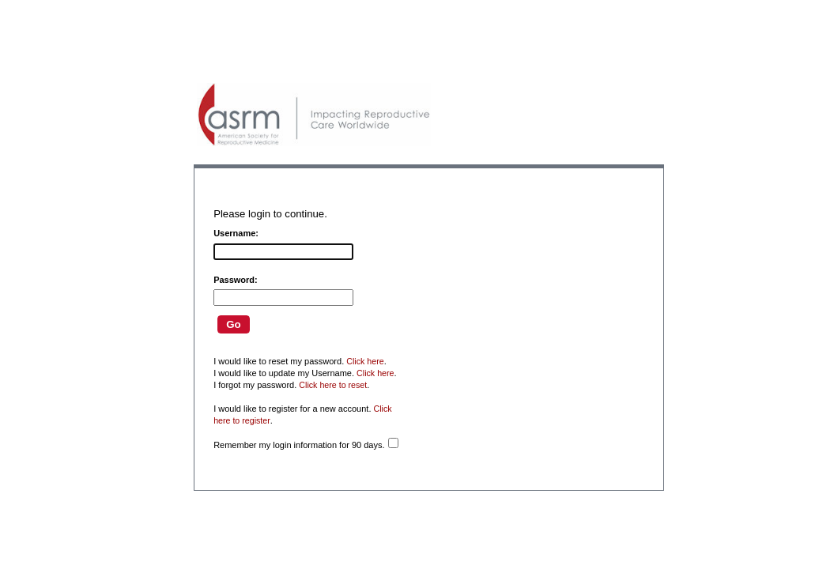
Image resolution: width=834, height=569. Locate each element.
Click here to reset (333, 385)
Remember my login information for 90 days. (298, 445)
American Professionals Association (314, 114)
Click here (364, 361)
